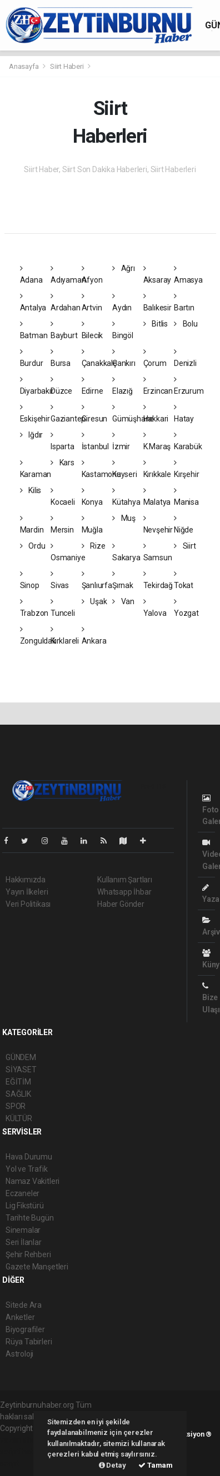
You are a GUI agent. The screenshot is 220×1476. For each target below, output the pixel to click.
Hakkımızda (26, 879)
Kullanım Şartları (124, 879)
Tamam (155, 1465)
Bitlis (155, 323)
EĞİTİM (18, 1081)
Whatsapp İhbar (124, 891)
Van (123, 601)
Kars (62, 462)
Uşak (94, 601)
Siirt (185, 545)
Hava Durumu (29, 1156)
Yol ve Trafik (27, 1168)
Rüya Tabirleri (29, 1341)
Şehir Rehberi (28, 1254)
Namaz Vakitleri (32, 1181)
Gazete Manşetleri (37, 1266)
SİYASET (21, 1069)
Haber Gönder (120, 904)
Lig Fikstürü (25, 1205)
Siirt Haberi (67, 66)
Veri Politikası (28, 904)
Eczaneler (22, 1193)
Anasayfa (24, 66)
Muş (124, 518)
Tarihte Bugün (30, 1217)
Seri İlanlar (24, 1242)
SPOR (16, 1106)
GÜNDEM (21, 1057)
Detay (112, 1465)
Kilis (31, 490)
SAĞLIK (18, 1094)
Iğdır (31, 434)
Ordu (33, 545)
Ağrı (123, 268)
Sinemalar (23, 1230)
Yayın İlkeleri (27, 891)
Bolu (186, 323)
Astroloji (19, 1353)
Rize (94, 545)
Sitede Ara (24, 1305)
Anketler (20, 1317)
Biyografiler (25, 1329)
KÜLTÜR (19, 1118)
